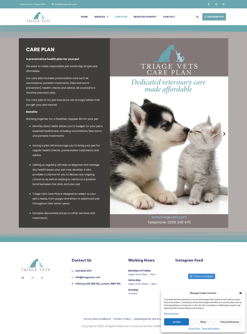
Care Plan (121, 16)
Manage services (171, 313)
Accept (176, 321)
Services (101, 16)
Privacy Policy (194, 328)
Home (84, 16)
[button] (240, 293)
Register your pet (145, 16)
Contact (169, 16)
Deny (203, 321)
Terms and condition (210, 328)
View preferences (229, 321)
